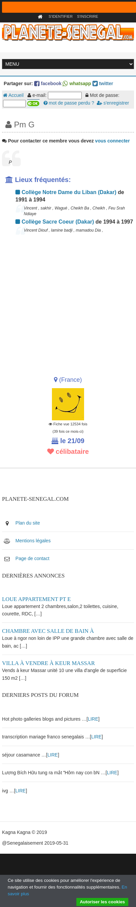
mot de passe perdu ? (69, 103)
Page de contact (32, 558)
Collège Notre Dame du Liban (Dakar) (65, 192)
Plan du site (27, 523)
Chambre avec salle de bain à (48, 631)
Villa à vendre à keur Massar (48, 663)
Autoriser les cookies (102, 901)
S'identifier (61, 16)
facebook (47, 83)
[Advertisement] (67, 303)
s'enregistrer (113, 103)
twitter (102, 83)
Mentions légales (33, 540)
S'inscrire (87, 16)
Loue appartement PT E (36, 599)
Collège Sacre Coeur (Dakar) (54, 222)
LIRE (93, 719)
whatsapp (77, 83)
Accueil (13, 95)
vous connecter (112, 140)
